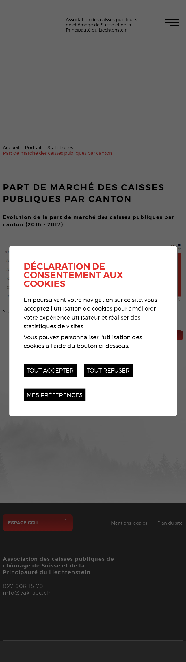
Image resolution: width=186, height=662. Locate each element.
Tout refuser (108, 370)
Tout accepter (50, 370)
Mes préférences (55, 394)
